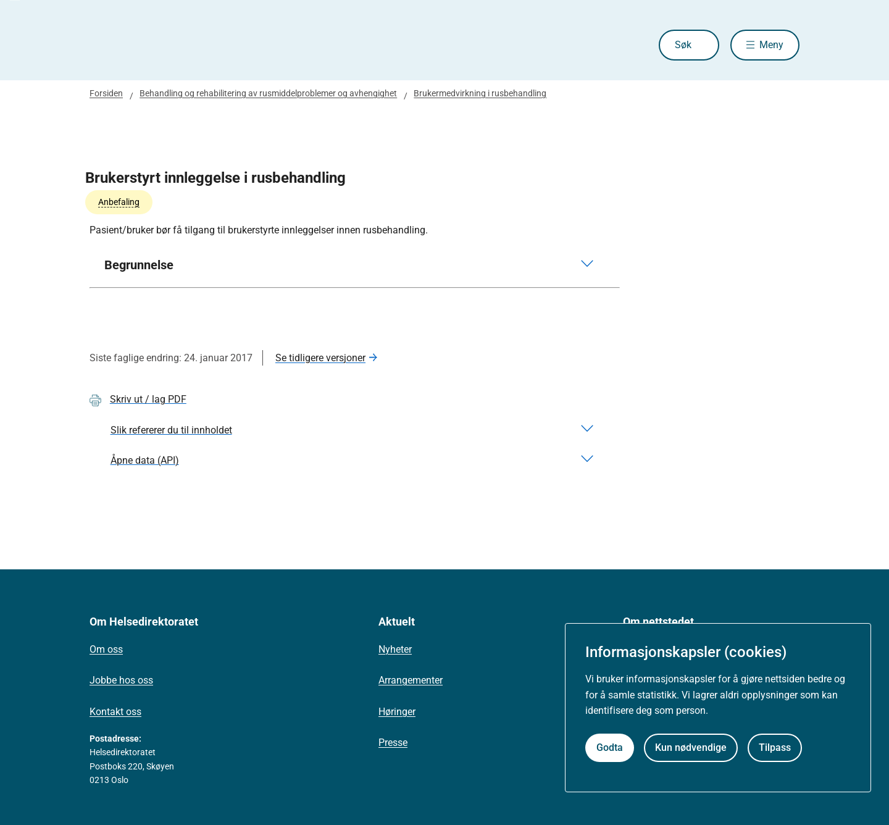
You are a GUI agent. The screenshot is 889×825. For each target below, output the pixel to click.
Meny (771, 45)
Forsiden (106, 93)
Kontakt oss (115, 712)
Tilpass (775, 747)
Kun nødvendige (691, 747)
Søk (683, 45)
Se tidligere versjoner (320, 358)
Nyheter (395, 649)
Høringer (396, 712)
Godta (609, 747)
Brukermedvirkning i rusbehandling (480, 93)
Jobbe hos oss (121, 680)
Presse (392, 742)
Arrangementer (410, 680)
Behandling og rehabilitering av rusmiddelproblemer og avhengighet (268, 93)
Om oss (106, 649)
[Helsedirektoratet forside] (178, 45)
